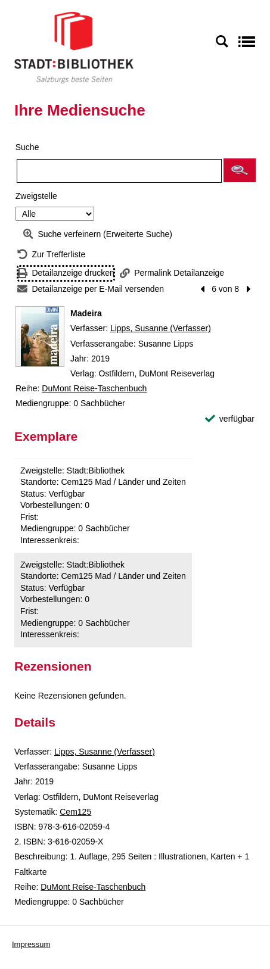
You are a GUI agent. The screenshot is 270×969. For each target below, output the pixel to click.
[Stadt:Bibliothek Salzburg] (74, 47)
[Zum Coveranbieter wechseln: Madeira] (39, 336)
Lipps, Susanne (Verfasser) (160, 328)
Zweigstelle (36, 196)
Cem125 (75, 812)
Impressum (31, 944)
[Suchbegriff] (119, 171)
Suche (27, 147)
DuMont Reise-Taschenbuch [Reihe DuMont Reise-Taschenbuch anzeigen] (94, 388)
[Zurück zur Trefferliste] (51, 254)
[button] (240, 170)
